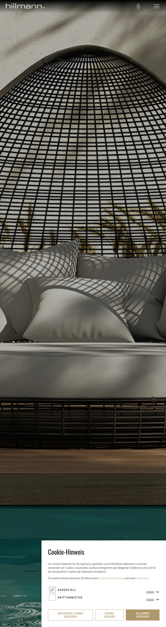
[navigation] (156, 6)
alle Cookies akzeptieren (142, 614)
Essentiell (67, 590)
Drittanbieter (70, 597)
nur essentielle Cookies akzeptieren (70, 614)
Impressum (142, 578)
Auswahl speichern (109, 614)
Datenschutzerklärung (111, 578)
